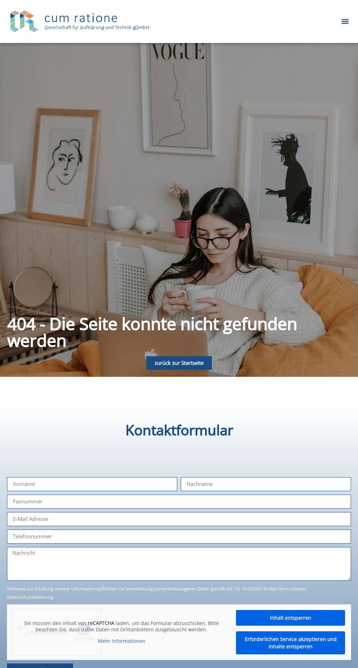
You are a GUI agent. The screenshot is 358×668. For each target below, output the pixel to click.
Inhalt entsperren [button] (291, 618)
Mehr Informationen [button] (121, 641)
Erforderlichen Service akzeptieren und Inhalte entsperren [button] (291, 643)
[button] (345, 21)
